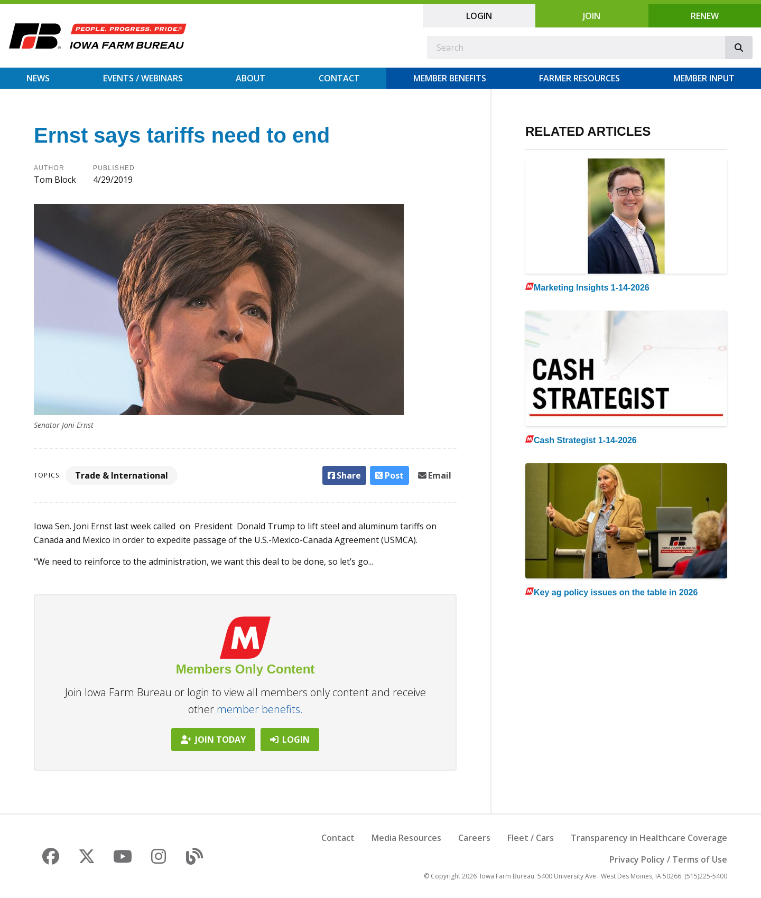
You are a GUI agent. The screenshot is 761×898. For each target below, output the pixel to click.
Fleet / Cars (530, 838)
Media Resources (406, 838)
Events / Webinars (143, 78)
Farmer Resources (579, 78)
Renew (705, 16)
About (250, 78)
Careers (474, 838)
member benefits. (260, 709)
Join (591, 16)
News (38, 78)
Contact (339, 78)
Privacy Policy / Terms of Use (668, 859)
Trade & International (121, 475)
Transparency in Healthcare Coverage (649, 838)
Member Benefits (449, 78)
